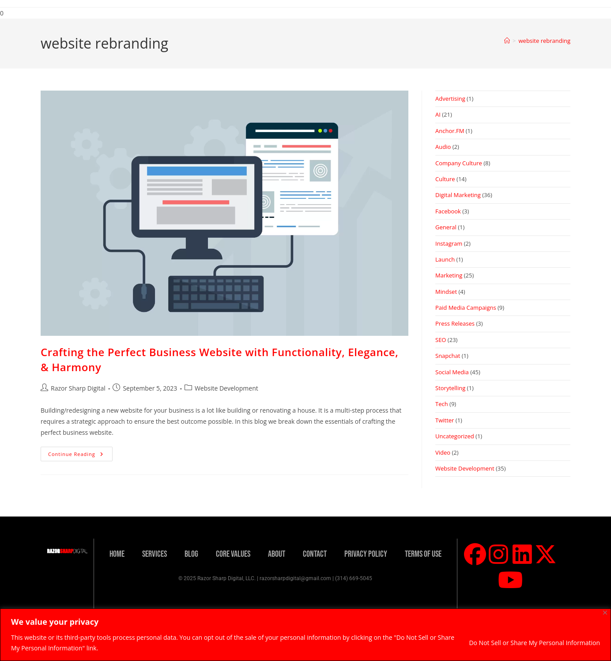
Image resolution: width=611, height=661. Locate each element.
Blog (191, 554)
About (276, 554)
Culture (445, 179)
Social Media (452, 372)
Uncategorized (454, 436)
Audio (443, 147)
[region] (305, 634)
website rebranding (544, 41)
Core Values (233, 554)
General (445, 227)
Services (154, 554)
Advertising (450, 99)
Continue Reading (80, 452)
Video (442, 452)
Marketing (448, 275)
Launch (445, 259)
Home (116, 554)
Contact (315, 554)
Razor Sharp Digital (78, 388)
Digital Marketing (458, 195)
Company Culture (458, 163)
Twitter (444, 420)
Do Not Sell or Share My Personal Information (534, 642)
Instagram (448, 243)
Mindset (446, 292)
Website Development (226, 388)
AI (438, 114)
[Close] (605, 613)
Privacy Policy (365, 554)
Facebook (448, 211)
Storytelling (450, 388)
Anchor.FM (449, 131)
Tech (441, 404)
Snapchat (447, 356)
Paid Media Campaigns (465, 308)
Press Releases (455, 323)
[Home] (507, 41)
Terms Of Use (423, 554)
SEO (440, 340)
